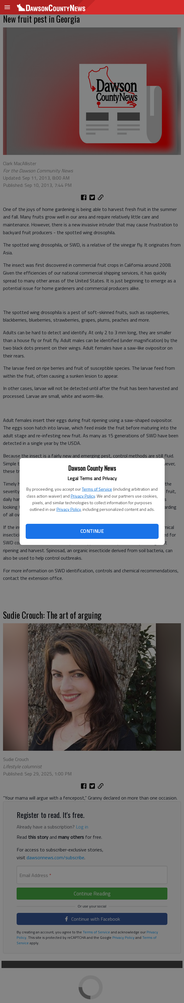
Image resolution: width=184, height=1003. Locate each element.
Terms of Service (97, 489)
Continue (92, 531)
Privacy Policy (83, 496)
